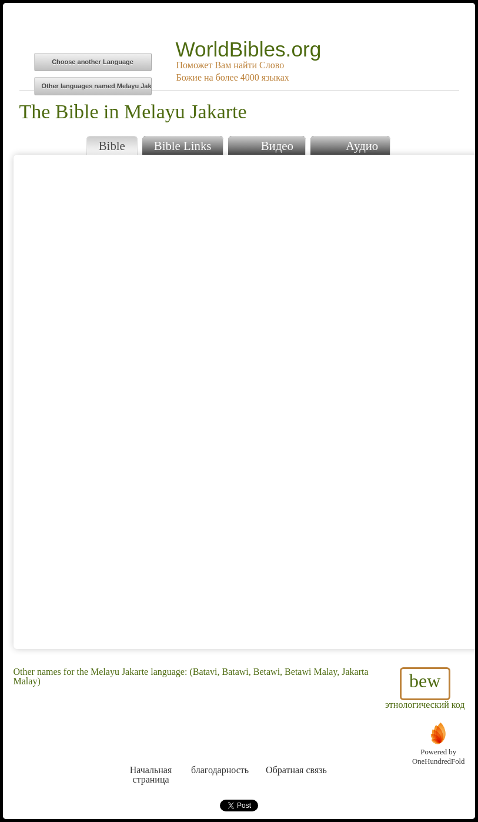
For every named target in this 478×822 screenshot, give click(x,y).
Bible (112, 145)
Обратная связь (296, 748)
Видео (266, 144)
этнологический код (425, 688)
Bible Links (183, 145)
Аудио (350, 144)
